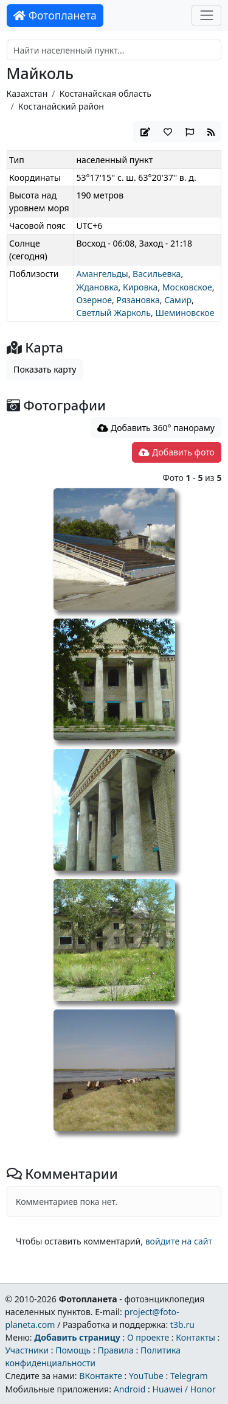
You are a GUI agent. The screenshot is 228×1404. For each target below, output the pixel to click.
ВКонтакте (100, 1375)
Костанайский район (61, 106)
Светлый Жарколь (113, 312)
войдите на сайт (178, 1241)
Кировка (140, 287)
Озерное (94, 300)
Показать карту (44, 369)
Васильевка (157, 273)
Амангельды (102, 273)
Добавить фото (176, 452)
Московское (187, 287)
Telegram (189, 1375)
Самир (178, 300)
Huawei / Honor (183, 1389)
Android (130, 1389)
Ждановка (97, 287)
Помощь (73, 1350)
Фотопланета (55, 15)
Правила (115, 1350)
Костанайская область (105, 93)
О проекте (148, 1337)
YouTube (146, 1375)
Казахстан (27, 93)
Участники (27, 1350)
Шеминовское (184, 312)
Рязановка (138, 300)
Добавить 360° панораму (156, 427)
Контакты (195, 1337)
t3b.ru (182, 1324)
